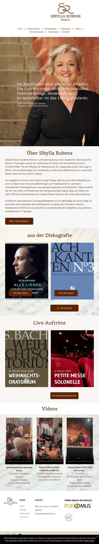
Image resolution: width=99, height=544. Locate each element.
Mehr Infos (89, 540)
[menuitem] (20, 28)
